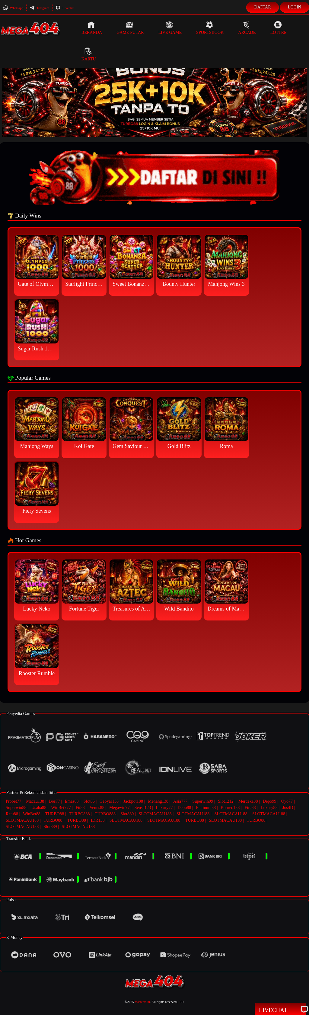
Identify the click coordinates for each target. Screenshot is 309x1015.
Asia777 (180, 801)
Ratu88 (12, 814)
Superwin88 (16, 807)
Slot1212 (225, 801)
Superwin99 (203, 801)
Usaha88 (38, 807)
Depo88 (184, 807)
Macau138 (35, 801)
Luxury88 (269, 807)
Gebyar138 (109, 801)
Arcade (247, 28)
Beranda (91, 28)
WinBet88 (31, 814)
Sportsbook (210, 28)
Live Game (170, 28)
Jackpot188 (133, 801)
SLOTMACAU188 (155, 814)
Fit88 (80, 807)
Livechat (65, 8)
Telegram (39, 8)
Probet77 (13, 801)
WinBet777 (61, 807)
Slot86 (89, 801)
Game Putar (130, 28)
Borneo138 (230, 807)
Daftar (262, 7)
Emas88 (72, 801)
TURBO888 (79, 814)
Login (294, 7)
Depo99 (269, 801)
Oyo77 (287, 801)
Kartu (88, 54)
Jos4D (287, 807)
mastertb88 (142, 1002)
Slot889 (127, 814)
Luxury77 (164, 807)
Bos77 (54, 801)
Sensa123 (143, 807)
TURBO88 (54, 814)
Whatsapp (13, 8)
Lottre (278, 28)
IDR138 (98, 820)
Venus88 (97, 807)
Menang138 (158, 801)
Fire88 (250, 807)
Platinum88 (206, 807)
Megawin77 (119, 807)
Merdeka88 (248, 801)
